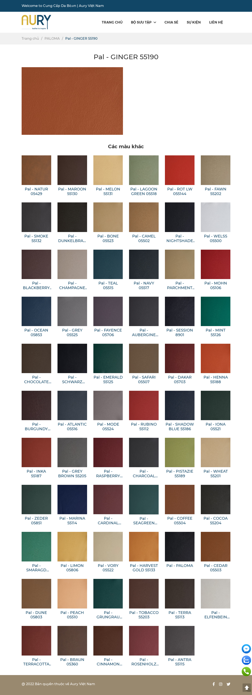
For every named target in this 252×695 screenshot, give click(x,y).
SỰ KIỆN (194, 22)
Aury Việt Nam (91, 6)
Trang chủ (112, 22)
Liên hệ (216, 22)
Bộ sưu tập (143, 22)
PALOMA (52, 39)
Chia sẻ (171, 22)
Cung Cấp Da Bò (57, 6)
